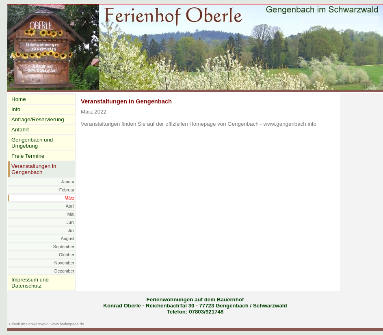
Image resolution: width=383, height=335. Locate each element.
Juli (71, 230)
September (63, 246)
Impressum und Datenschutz (30, 283)
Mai (70, 214)
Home (18, 99)
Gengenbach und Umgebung (32, 143)
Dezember (64, 270)
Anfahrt (20, 130)
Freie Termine (27, 156)
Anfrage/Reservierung (37, 119)
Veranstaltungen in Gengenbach (33, 169)
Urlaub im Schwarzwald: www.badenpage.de (46, 324)
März (69, 197)
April (70, 206)
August (67, 238)
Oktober (66, 254)
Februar (66, 189)
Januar (67, 181)
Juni (70, 222)
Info (15, 109)
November (64, 262)
